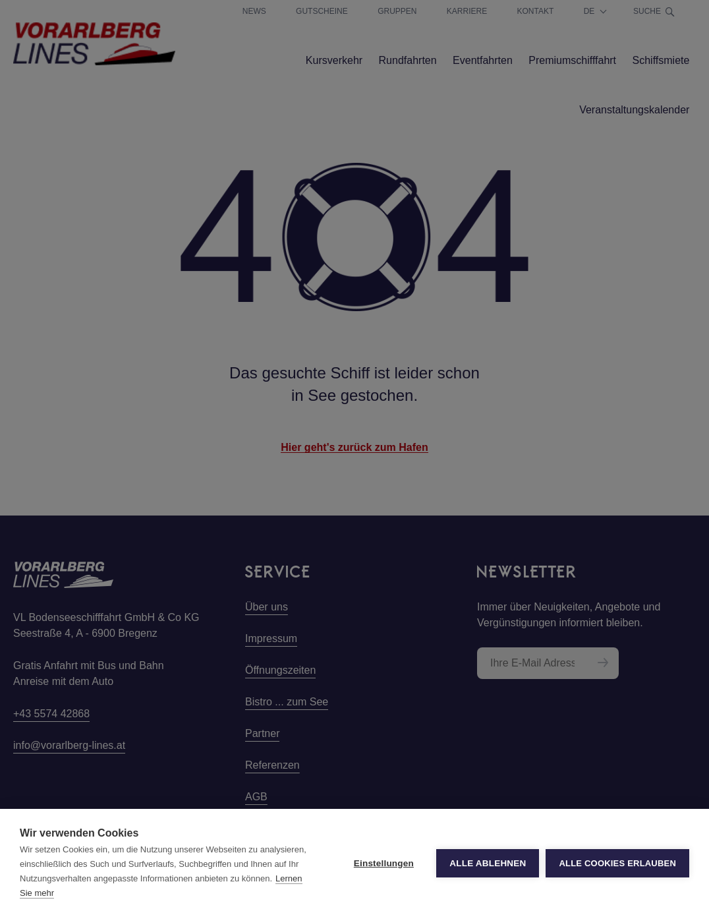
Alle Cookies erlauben (617, 863)
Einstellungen (384, 863)
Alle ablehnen (487, 863)
